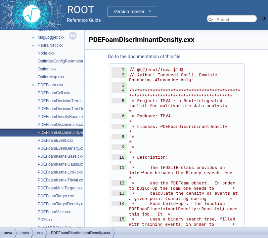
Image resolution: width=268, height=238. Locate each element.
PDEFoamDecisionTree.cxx (62, 101)
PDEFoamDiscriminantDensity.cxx (68, 132)
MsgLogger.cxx (51, 37)
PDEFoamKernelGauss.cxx (62, 164)
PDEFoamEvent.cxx (55, 140)
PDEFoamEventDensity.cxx (62, 148)
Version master (129, 11)
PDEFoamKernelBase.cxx (61, 156)
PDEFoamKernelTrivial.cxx (61, 180)
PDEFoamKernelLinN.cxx (60, 172)
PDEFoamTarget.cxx (56, 196)
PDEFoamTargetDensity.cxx (62, 204)
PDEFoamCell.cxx (54, 93)
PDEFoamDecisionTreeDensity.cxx (68, 108)
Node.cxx (46, 53)
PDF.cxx (45, 220)
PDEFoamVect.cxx (54, 212)
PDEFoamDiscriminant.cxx (61, 124)
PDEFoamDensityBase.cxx (61, 116)
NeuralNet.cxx (50, 45)
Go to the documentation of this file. (145, 56)
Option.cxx (47, 69)
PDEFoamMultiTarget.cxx (60, 188)
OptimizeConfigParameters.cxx (65, 61)
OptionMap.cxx (51, 77)
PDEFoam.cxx (50, 85)
